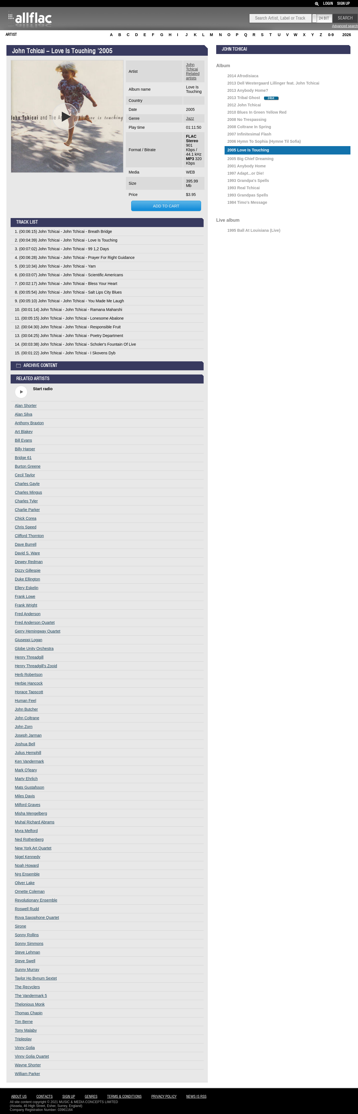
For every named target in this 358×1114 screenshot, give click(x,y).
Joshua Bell (25, 744)
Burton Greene (28, 466)
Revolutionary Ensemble (36, 900)
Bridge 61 (23, 457)
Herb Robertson (29, 674)
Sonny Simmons (29, 943)
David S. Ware (27, 553)
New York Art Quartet (33, 848)
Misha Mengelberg (31, 813)
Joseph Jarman (28, 735)
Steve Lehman (27, 952)
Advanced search (345, 26)
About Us (19, 1097)
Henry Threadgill (29, 657)
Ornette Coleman (30, 891)
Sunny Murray (27, 969)
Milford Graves (27, 804)
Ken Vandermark (29, 761)
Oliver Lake (25, 883)
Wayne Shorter (28, 1065)
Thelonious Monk (30, 1004)
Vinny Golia (25, 1047)
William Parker (27, 1073)
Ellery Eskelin (26, 588)
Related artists (192, 75)
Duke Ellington (27, 579)
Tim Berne (24, 1021)
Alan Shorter (26, 405)
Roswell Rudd (27, 909)
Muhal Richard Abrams (35, 822)
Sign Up (343, 4)
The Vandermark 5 (31, 995)
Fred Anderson (28, 614)
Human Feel (25, 700)
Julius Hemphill (28, 752)
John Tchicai (192, 66)
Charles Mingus (28, 492)
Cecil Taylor (25, 475)
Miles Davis (25, 796)
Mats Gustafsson (29, 787)
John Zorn (23, 726)
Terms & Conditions (124, 1097)
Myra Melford (26, 831)
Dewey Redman (29, 562)
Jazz (190, 118)
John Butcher (26, 709)
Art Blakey (24, 431)
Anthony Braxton (29, 423)
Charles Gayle (27, 483)
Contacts (44, 1097)
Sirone (20, 926)
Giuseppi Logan (28, 640)
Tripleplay (23, 1039)
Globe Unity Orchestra (34, 648)
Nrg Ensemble (27, 874)
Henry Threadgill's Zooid (36, 666)
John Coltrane (27, 718)
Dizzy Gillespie (28, 570)
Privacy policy (163, 1097)
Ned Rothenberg (29, 839)
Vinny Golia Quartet (32, 1056)
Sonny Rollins (27, 935)
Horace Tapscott (29, 692)
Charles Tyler (26, 501)
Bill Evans (23, 440)
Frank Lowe (25, 596)
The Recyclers (27, 987)
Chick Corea (25, 518)
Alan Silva (23, 414)
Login (328, 4)
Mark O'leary (26, 770)
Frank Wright (26, 605)
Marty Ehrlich (26, 778)
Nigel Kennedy (27, 857)
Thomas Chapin (29, 1013)
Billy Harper (25, 449)
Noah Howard (27, 865)
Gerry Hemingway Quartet (37, 631)
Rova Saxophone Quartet (37, 917)
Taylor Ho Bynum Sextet (36, 978)
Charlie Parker (27, 509)
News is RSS (196, 1097)
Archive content (36, 364)
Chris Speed (25, 527)
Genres (91, 1097)
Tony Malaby (26, 1030)
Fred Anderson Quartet (35, 622)
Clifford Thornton (29, 535)
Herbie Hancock (29, 683)
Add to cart (166, 206)
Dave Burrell (25, 544)
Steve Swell (25, 961)
